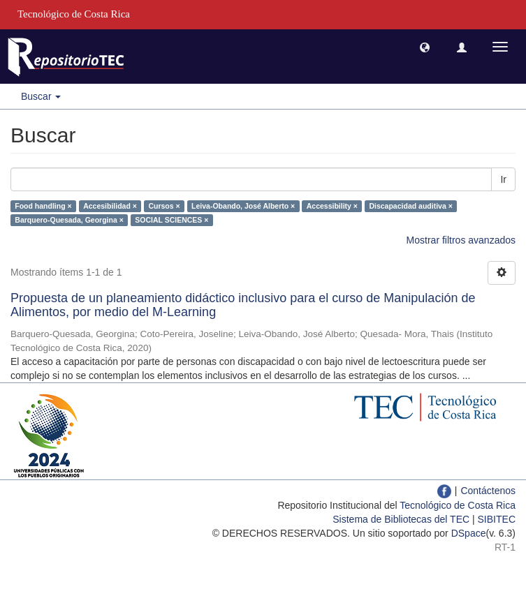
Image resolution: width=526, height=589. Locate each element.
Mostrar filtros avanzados (461, 240)
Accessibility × (332, 206)
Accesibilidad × (110, 206)
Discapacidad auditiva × (410, 206)
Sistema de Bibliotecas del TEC (401, 519)
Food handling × (43, 206)
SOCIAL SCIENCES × (171, 220)
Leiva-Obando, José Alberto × (243, 206)
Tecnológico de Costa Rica (458, 505)
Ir (503, 179)
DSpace (468, 533)
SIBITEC (497, 519)
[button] (424, 47)
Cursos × (164, 206)
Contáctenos (488, 490)
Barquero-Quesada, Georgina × (69, 220)
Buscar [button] (41, 96)
